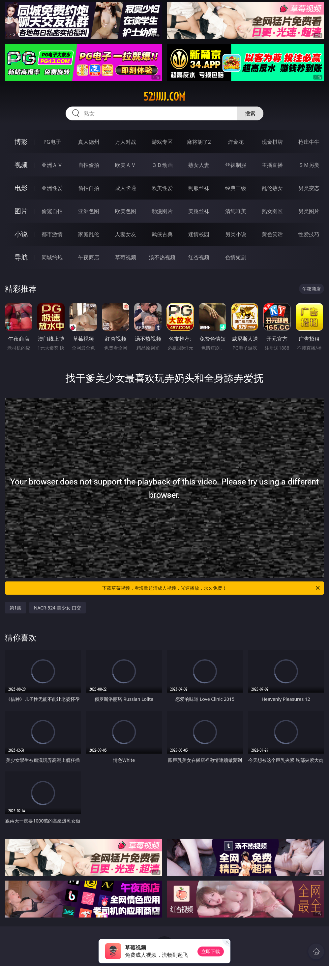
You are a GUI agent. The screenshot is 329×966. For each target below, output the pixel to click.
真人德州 (88, 141)
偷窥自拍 (52, 211)
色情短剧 (235, 257)
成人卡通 (125, 188)
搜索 (250, 113)
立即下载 (210, 951)
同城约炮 (52, 257)
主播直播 (272, 165)
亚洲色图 (88, 211)
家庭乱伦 (88, 234)
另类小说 (235, 234)
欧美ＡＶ (125, 165)
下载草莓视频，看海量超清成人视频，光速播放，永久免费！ (211, 588)
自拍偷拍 (88, 165)
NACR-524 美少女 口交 (57, 608)
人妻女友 (125, 234)
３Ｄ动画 (162, 165)
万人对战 (125, 141)
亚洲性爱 (52, 188)
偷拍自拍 (88, 188)
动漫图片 (162, 211)
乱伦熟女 (272, 188)
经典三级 (235, 188)
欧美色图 (125, 211)
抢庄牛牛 (308, 141)
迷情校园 (198, 234)
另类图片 (308, 211)
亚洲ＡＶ (52, 165)
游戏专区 (162, 141)
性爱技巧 (308, 234)
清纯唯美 (235, 211)
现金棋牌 (272, 141)
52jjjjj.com (164, 96)
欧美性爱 (162, 188)
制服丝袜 (198, 188)
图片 (21, 210)
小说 (21, 234)
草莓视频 (125, 257)
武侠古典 (162, 234)
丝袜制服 (235, 165)
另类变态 (308, 188)
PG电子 (52, 141)
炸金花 (236, 141)
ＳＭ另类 (308, 165)
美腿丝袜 (198, 211)
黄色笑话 (272, 234)
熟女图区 (272, 211)
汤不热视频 (162, 257)
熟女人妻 (198, 165)
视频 (21, 164)
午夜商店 (88, 257)
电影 (21, 187)
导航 (21, 257)
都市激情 (52, 234)
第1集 (15, 608)
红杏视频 (198, 257)
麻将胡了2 (199, 141)
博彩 (21, 141)
